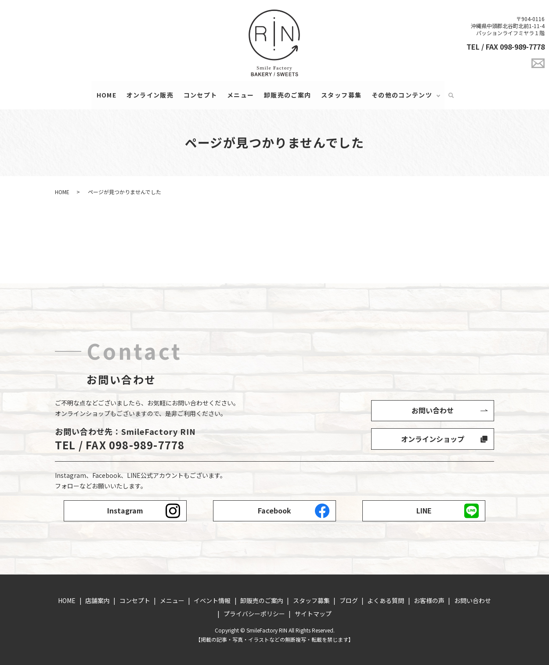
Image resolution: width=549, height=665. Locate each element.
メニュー (240, 94)
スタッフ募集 (341, 94)
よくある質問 (385, 600)
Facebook (274, 511)
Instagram (125, 511)
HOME (106, 94)
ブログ (349, 600)
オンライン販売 (149, 94)
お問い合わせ (433, 410)
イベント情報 (212, 600)
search (451, 95)
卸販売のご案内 (287, 94)
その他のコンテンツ (402, 94)
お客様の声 (429, 600)
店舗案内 (97, 600)
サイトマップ (313, 613)
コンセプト (200, 94)
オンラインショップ (432, 439)
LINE (424, 511)
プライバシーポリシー (254, 613)
